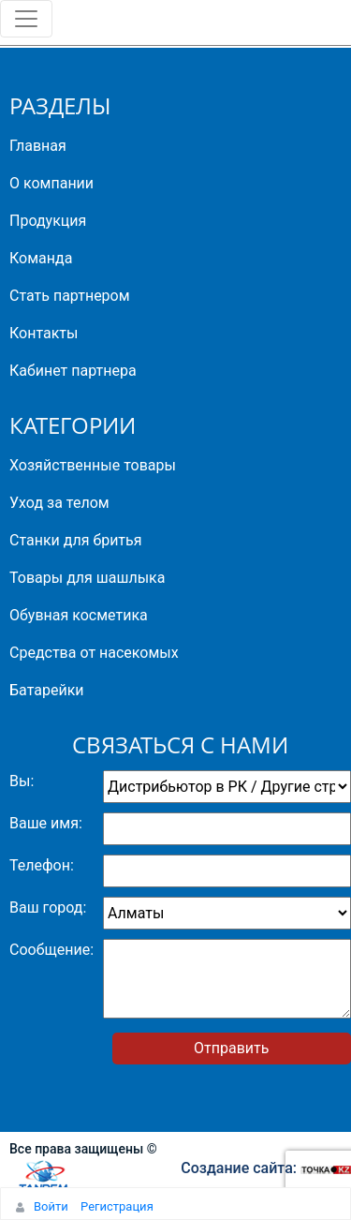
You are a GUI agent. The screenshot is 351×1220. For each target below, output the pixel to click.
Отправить (231, 1048)
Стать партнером (69, 296)
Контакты (43, 333)
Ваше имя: (45, 823)
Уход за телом (59, 503)
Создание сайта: (266, 1168)
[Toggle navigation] (26, 18)
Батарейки (46, 690)
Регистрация (117, 1206)
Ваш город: (47, 907)
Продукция (47, 221)
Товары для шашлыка (87, 578)
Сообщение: (51, 950)
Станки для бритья (75, 540)
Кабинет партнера (73, 370)
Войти (51, 1206)
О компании (51, 183)
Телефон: (41, 865)
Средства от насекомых (94, 653)
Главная (37, 146)
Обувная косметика (78, 615)
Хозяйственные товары (92, 465)
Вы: (21, 781)
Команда (40, 258)
